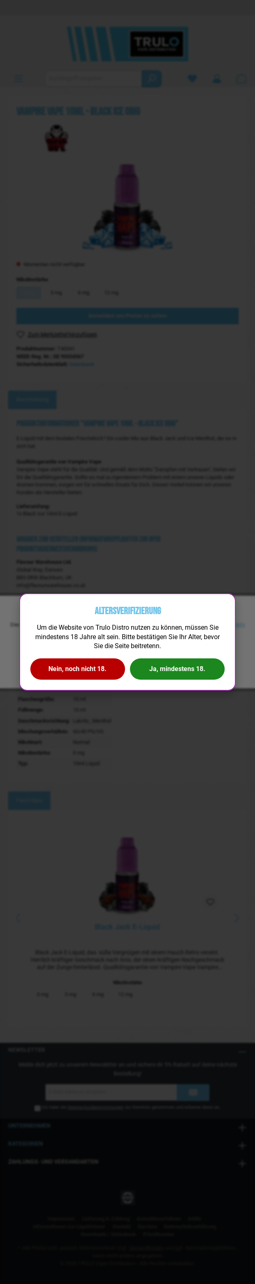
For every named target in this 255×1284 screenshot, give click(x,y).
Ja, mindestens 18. (177, 669)
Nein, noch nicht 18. (77, 669)
